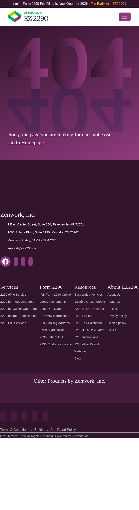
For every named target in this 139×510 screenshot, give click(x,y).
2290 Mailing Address (55, 384)
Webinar (80, 413)
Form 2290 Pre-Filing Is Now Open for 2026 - (69, 3)
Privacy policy (117, 377)
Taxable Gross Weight (89, 363)
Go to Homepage (27, 142)
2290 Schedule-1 (51, 399)
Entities (39, 501)
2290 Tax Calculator (88, 384)
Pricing (111, 370)
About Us (113, 356)
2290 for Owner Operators (19, 370)
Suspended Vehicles (88, 356)
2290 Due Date (50, 370)
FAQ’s (111, 392)
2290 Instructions (86, 399)
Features (113, 363)
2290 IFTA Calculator (89, 392)
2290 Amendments (53, 363)
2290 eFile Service (12, 356)
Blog (77, 420)
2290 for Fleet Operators (17, 363)
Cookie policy (116, 384)
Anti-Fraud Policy (62, 501)
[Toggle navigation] (125, 17)
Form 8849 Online (52, 392)
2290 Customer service (56, 406)
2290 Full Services (12, 384)
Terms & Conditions (14, 501)
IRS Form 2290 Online (55, 356)
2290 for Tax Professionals (19, 377)
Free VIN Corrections (54, 377)
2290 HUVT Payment (88, 370)
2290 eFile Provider (87, 406)
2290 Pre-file (83, 377)
